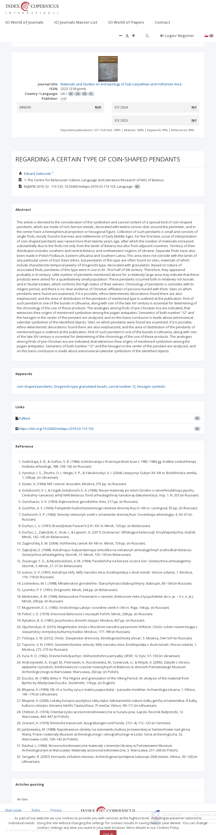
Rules (36, 810)
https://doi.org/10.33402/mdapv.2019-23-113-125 (56, 428)
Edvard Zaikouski (37, 173)
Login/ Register (177, 35)
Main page (13, 810)
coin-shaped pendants (34, 386)
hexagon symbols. (151, 386)
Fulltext (24, 418)
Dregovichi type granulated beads (80, 386)
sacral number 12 (122, 386)
